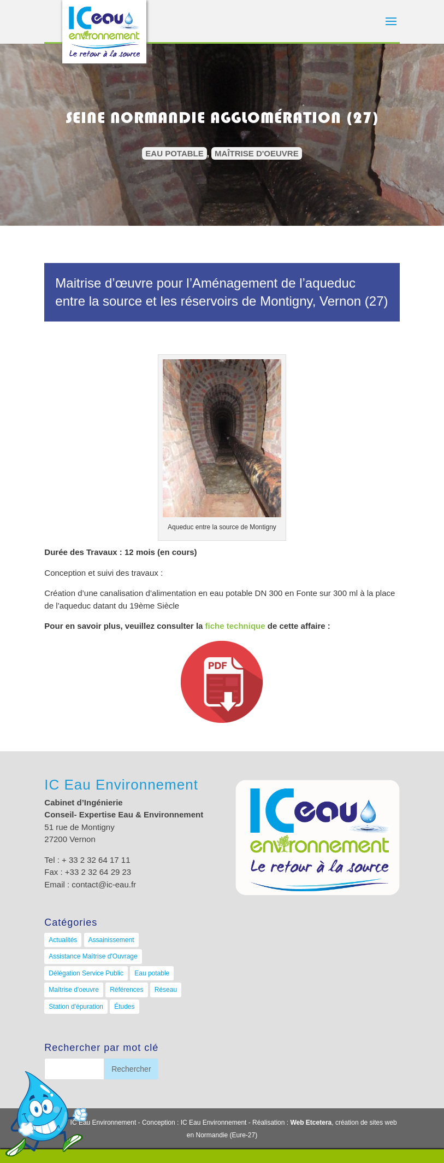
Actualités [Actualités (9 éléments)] (63, 940)
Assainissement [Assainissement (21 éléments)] (111, 940)
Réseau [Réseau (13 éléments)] (166, 989)
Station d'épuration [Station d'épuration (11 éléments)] (76, 1006)
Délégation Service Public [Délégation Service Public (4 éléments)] (86, 973)
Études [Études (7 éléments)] (124, 1006)
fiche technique (235, 625)
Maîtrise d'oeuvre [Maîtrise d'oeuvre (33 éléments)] (74, 989)
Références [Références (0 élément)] (126, 989)
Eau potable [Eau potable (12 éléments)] (151, 973)
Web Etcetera (310, 1122)
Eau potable (174, 153)
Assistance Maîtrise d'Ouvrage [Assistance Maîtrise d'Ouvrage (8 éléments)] (93, 956)
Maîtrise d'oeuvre (257, 153)
